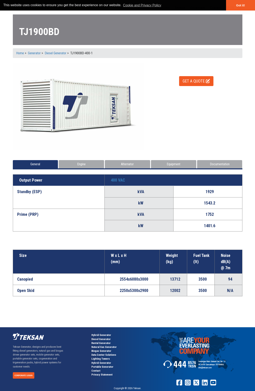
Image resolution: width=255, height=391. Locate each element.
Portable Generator (102, 366)
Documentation (220, 164)
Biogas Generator (101, 350)
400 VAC (118, 180)
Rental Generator (101, 343)
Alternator (127, 164)
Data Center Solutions (103, 354)
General (35, 164)
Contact (95, 370)
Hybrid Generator (101, 335)
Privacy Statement (102, 374)
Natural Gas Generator (104, 346)
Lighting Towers (100, 358)
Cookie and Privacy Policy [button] (142, 5)
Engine (81, 164)
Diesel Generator (101, 339)
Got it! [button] (240, 5)
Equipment (173, 164)
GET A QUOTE (196, 81)
